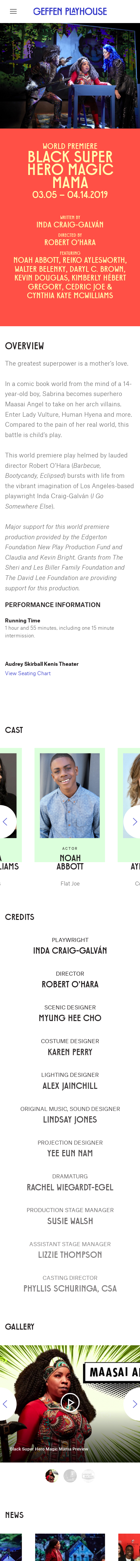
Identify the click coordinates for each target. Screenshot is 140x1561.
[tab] (52, 1476)
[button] (13, 11)
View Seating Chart (28, 673)
